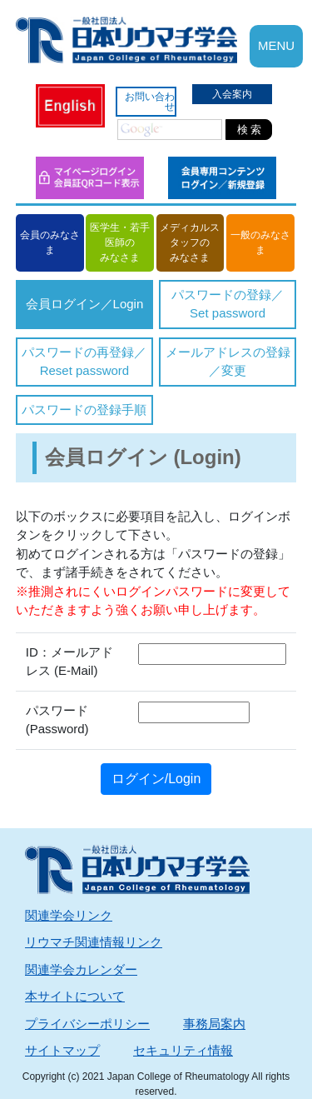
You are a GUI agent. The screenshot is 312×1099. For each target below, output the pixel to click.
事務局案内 (214, 1024)
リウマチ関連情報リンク (93, 942)
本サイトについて (75, 996)
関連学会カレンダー (81, 969)
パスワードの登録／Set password (227, 304)
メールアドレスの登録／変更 (228, 361)
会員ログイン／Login (85, 304)
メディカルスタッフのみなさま (190, 242)
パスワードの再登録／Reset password (84, 361)
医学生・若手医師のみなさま (120, 242)
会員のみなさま (50, 242)
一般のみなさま (260, 242)
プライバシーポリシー (87, 1024)
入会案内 (232, 94)
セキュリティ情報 (183, 1050)
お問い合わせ (150, 101)
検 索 (249, 129)
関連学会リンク (68, 915)
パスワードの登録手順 (84, 409)
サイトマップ (62, 1050)
